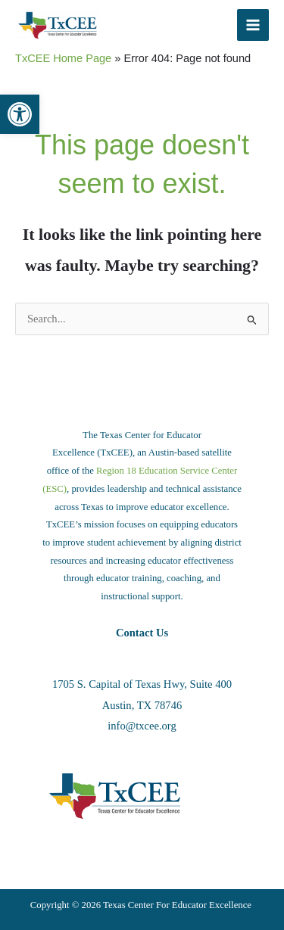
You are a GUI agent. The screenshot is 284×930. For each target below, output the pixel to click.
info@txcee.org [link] (142, 726)
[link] (19, 114)
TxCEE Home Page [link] (63, 58)
